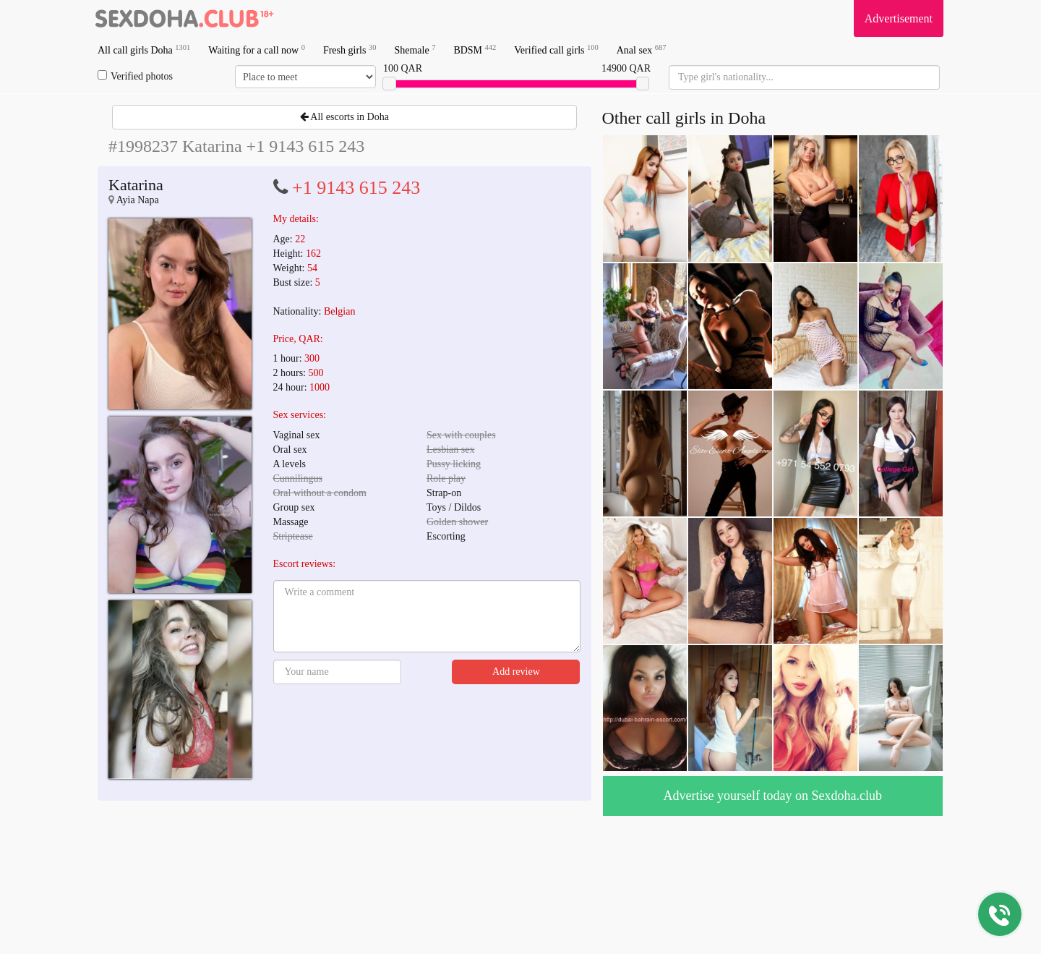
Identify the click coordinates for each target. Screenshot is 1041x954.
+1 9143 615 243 (356, 187)
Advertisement (899, 18)
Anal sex (642, 49)
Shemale (414, 49)
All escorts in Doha (344, 116)
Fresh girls (350, 49)
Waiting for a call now (256, 49)
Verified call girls (556, 49)
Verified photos (135, 76)
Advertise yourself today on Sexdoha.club (773, 795)
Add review (516, 671)
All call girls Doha (144, 49)
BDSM (474, 49)
